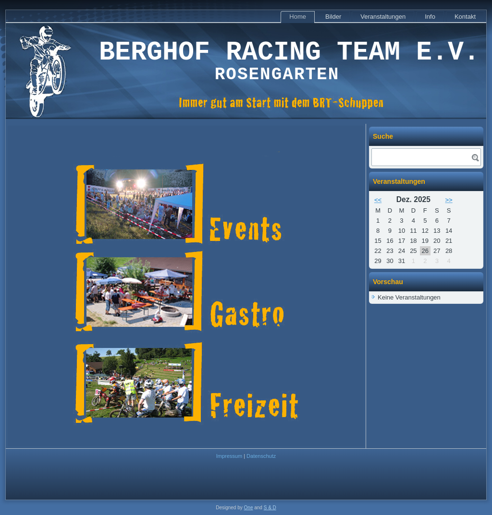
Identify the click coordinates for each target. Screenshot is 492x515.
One (248, 507)
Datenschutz (261, 456)
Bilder (333, 16)
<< (377, 200)
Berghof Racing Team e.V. (289, 52)
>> (449, 200)
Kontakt (465, 16)
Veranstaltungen (383, 16)
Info (430, 16)
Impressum (229, 456)
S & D (270, 507)
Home (297, 16)
